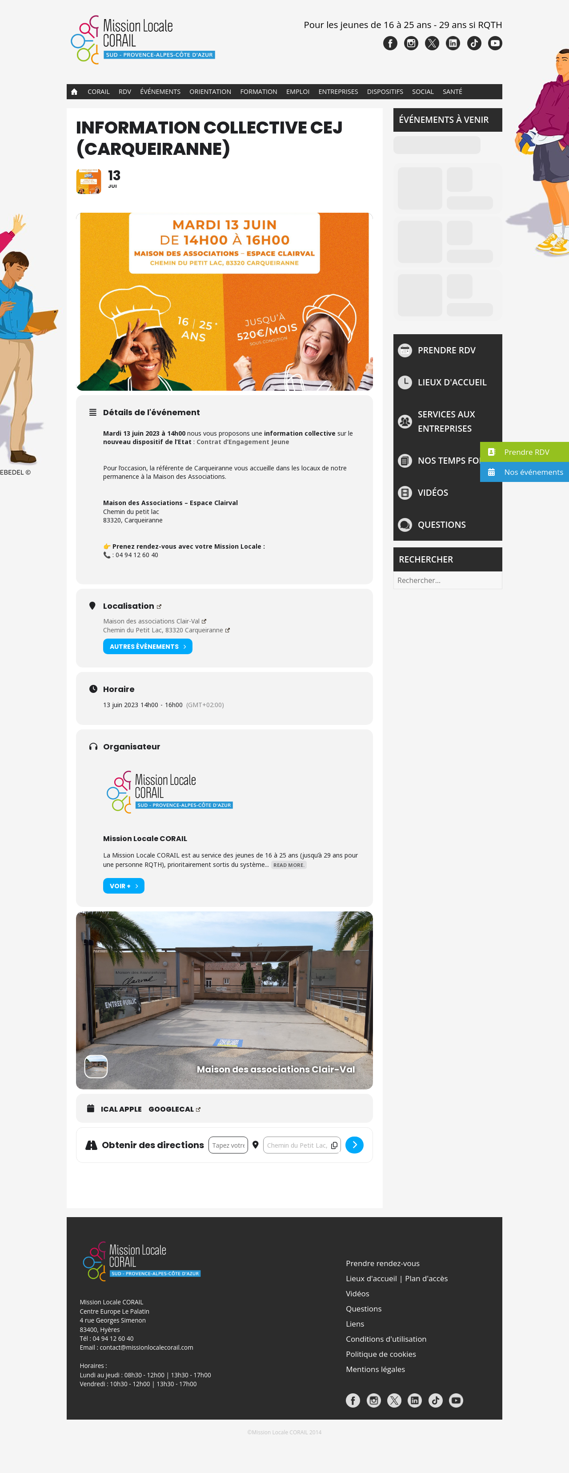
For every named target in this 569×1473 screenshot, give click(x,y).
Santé (452, 91)
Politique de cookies (381, 1385)
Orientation (210, 91)
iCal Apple (121, 1140)
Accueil (74, 91)
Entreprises (338, 91)
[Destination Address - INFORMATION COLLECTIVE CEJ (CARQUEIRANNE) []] (302, 1176)
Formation (258, 91)
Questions (442, 524)
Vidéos (433, 492)
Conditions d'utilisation (386, 1370)
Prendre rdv (447, 350)
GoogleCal (174, 1140)
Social (423, 91)
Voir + (124, 917)
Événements (160, 91)
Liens (355, 1355)
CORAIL (99, 91)
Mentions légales (375, 1400)
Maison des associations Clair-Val (154, 651)
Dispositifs (385, 91)
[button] (524, 452)
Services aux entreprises (446, 421)
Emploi (297, 91)
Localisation (132, 637)
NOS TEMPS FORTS (456, 460)
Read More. (289, 896)
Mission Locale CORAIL (145, 870)
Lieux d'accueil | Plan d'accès (397, 1309)
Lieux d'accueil (452, 382)
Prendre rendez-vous (383, 1294)
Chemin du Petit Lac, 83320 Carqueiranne (166, 660)
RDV (125, 91)
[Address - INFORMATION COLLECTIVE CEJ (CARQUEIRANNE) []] (228, 1176)
